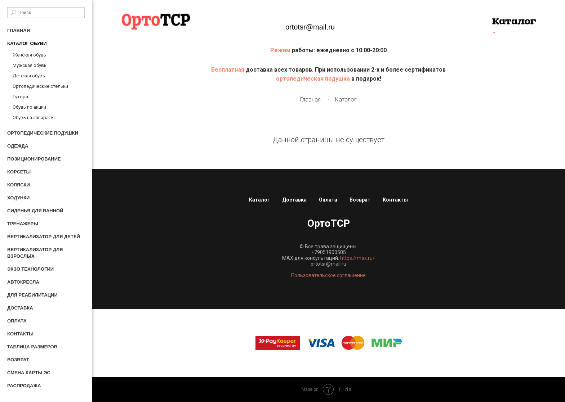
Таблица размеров (32, 346)
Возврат (18, 359)
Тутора (20, 96)
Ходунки (18, 197)
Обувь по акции (29, 107)
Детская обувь (29, 75)
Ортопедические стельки (40, 86)
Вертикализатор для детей (43, 236)
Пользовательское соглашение (328, 275)
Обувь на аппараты (34, 117)
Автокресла (23, 282)
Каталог (346, 99)
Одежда (17, 146)
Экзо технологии (30, 269)
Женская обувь (29, 55)
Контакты (20, 333)
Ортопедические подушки (42, 133)
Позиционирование (34, 159)
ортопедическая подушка (313, 78)
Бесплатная (228, 69)
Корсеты (19, 172)
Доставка (20, 308)
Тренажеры (22, 223)
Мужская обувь (29, 65)
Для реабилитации (32, 295)
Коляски (18, 185)
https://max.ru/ (357, 258)
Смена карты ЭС (28, 372)
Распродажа (24, 385)
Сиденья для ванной (35, 210)
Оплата (17, 321)
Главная (18, 30)
